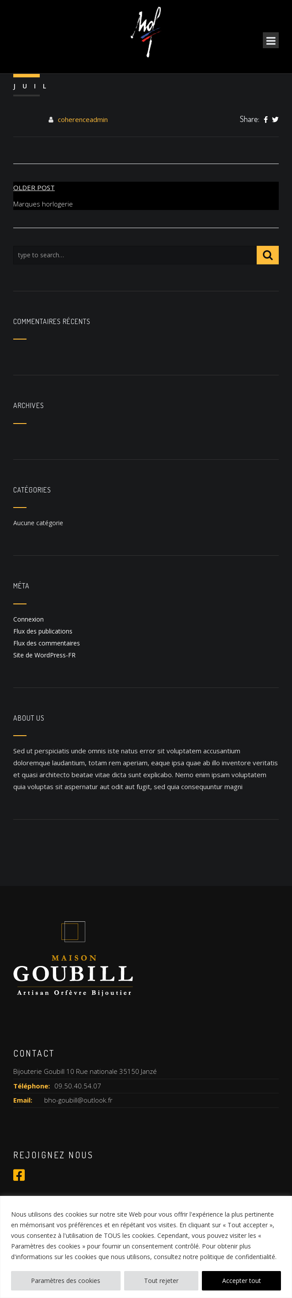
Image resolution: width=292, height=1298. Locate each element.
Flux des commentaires (46, 643)
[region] (146, 1247)
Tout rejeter (161, 1280)
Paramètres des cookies (65, 1280)
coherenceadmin (83, 119)
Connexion (28, 619)
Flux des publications (42, 631)
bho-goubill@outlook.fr (78, 1100)
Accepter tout (241, 1280)
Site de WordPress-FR (44, 655)
